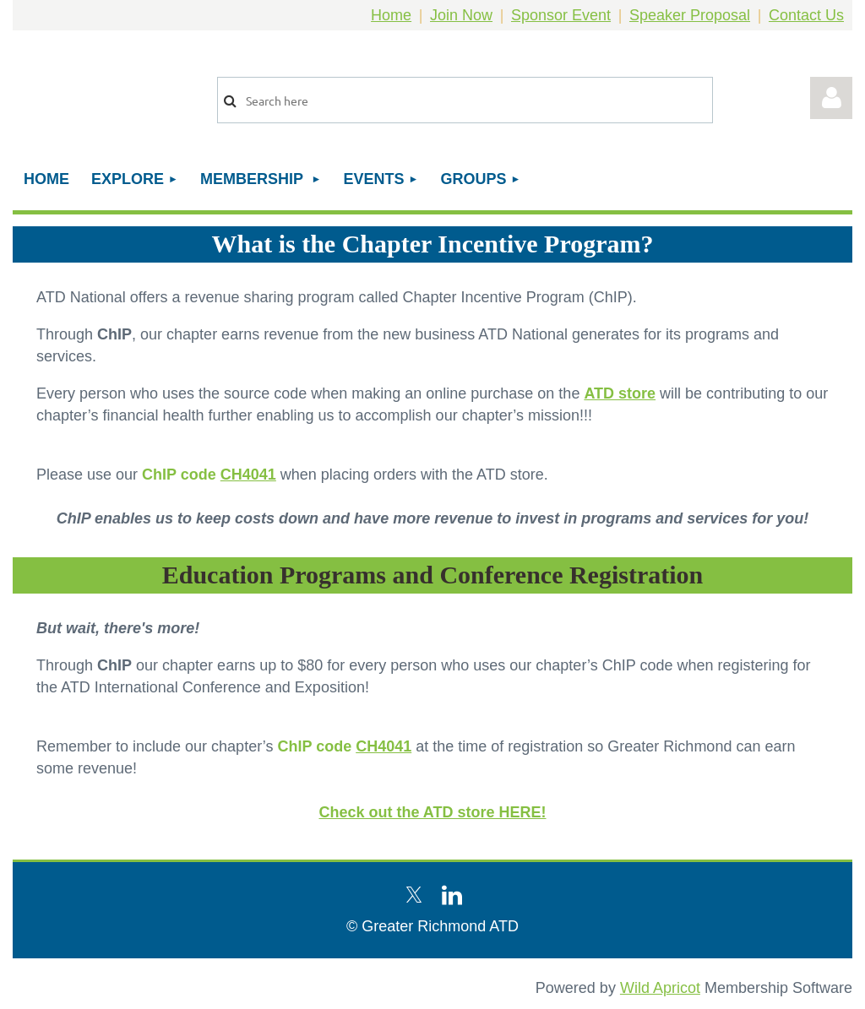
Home (391, 15)
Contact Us (806, 15)
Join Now (461, 15)
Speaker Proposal (689, 15)
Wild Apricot (660, 987)
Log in (831, 98)
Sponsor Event (561, 15)
